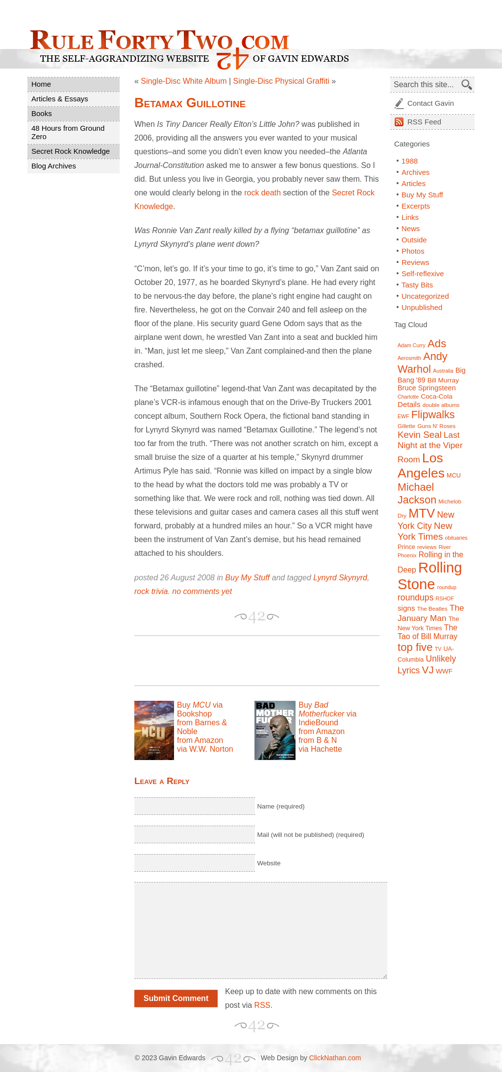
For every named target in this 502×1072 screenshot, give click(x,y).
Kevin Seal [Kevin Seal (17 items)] (420, 434)
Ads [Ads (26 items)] (436, 343)
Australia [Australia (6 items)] (443, 371)
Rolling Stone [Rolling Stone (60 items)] (430, 575)
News (411, 228)
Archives (416, 172)
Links (410, 217)
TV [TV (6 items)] (438, 649)
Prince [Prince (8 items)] (406, 547)
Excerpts (416, 206)
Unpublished (422, 307)
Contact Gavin (430, 103)
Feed (424, 122)
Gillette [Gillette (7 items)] (406, 426)
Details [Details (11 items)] (409, 404)
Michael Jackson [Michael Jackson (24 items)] (417, 493)
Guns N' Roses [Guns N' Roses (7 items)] (436, 426)
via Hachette (320, 749)
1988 (410, 161)
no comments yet (202, 591)
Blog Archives (53, 166)
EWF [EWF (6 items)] (403, 416)
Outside (414, 240)
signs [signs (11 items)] (406, 608)
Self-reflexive (423, 273)
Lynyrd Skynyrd (340, 577)
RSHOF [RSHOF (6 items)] (445, 598)
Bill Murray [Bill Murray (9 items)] (443, 380)
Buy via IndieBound (327, 714)
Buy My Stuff (247, 577)
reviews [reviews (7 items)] (426, 547)
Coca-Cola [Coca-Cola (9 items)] (436, 396)
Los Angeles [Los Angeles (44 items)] (421, 465)
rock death (262, 193)
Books (41, 113)
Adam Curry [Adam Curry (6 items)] (412, 345)
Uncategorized (425, 296)
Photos (413, 251)
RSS (262, 1005)
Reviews (415, 262)
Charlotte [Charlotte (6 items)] (408, 397)
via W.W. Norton (205, 749)
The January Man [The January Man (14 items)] (431, 613)
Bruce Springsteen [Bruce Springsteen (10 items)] (427, 388)
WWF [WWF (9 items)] (444, 671)
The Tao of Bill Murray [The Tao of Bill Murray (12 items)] (427, 632)
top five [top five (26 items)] (415, 647)
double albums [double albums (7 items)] (441, 405)
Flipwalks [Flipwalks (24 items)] (433, 414)
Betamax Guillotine (190, 102)
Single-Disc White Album (183, 81)
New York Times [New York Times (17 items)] (425, 531)
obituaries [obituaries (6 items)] (456, 538)
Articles (414, 183)
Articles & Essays (59, 99)
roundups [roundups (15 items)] (415, 597)
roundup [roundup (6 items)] (446, 587)
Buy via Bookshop (200, 709)
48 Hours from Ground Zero (67, 132)
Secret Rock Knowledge (70, 151)
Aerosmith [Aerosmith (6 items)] (409, 358)
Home (41, 84)
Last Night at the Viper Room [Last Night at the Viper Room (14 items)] (430, 447)
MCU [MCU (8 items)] (454, 475)
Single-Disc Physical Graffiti (281, 81)
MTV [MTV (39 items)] (421, 513)
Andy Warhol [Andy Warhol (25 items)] (423, 362)
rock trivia (151, 591)
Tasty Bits (417, 285)
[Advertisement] (249, 660)
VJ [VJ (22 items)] (428, 669)
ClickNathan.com (335, 1058)
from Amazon (200, 740)
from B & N (318, 740)
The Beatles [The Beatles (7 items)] (432, 608)
